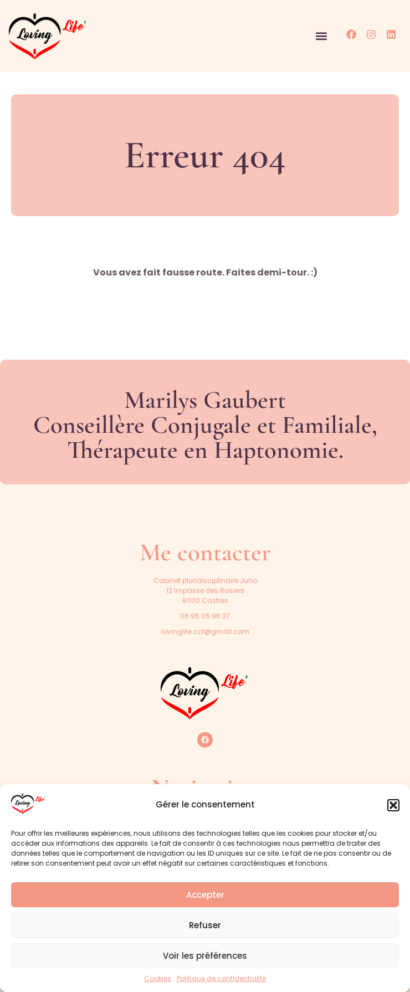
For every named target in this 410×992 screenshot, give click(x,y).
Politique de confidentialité (221, 978)
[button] (393, 805)
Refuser (205, 925)
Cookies (157, 978)
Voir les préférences (205, 956)
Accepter (205, 895)
